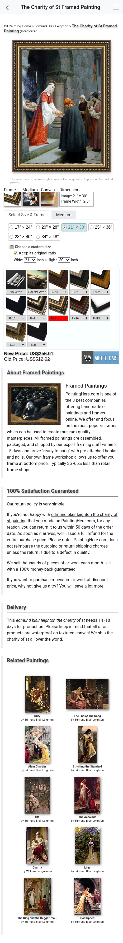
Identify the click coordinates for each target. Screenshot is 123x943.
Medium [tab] (63, 214)
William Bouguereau (39, 871)
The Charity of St (87, 26)
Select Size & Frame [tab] (26, 214)
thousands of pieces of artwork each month (62, 562)
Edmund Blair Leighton (51, 26)
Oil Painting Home (17, 26)
